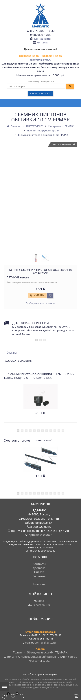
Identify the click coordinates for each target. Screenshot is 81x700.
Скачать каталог (40, 93)
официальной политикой (57, 682)
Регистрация (39, 605)
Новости (39, 584)
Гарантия (39, 576)
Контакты (42, 42)
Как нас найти (42, 38)
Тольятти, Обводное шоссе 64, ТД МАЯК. (40, 652)
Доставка (39, 568)
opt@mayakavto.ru (40, 59)
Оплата (39, 572)
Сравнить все (43, 377)
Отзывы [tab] (12, 352)
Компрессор (47, 81)
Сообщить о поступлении (40, 303)
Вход (39, 600)
